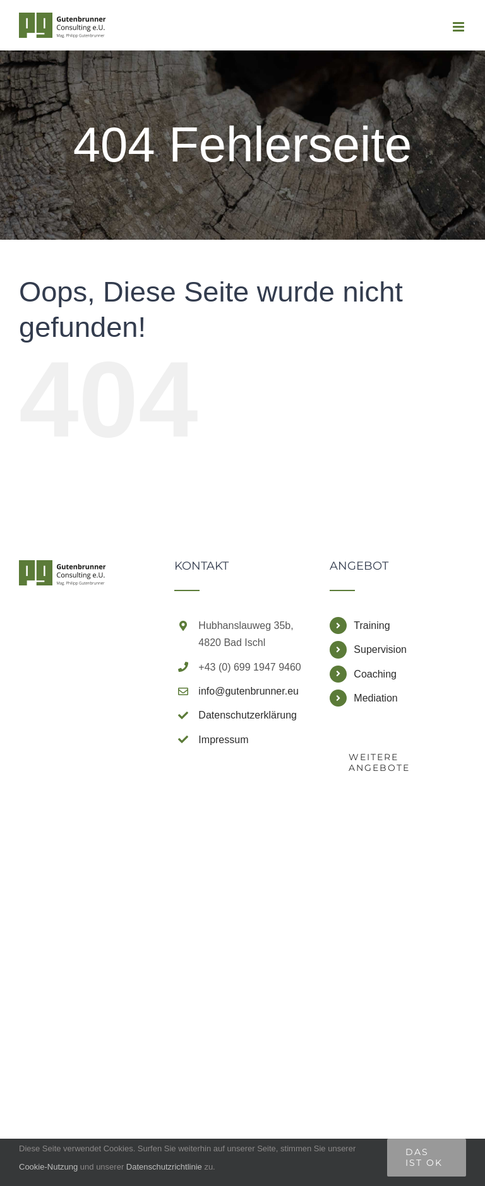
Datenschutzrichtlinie (165, 1166)
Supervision (380, 649)
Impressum (223, 739)
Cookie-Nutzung (48, 1166)
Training (372, 625)
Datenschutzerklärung (247, 715)
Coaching (375, 674)
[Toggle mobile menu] (459, 26)
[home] (62, 572)
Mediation (375, 698)
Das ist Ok (424, 1157)
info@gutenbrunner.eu (248, 691)
